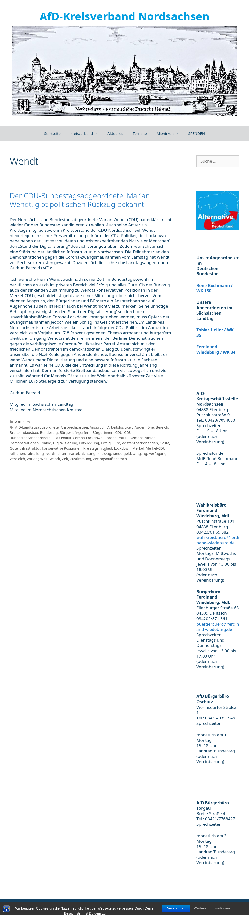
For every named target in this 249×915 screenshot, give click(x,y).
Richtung (88, 453)
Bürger (65, 432)
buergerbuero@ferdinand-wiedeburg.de (217, 626)
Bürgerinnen (102, 432)
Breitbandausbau (24, 432)
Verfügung (158, 453)
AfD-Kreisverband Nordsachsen (124, 16)
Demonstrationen (24, 443)
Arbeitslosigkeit (120, 427)
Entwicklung (89, 443)
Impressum (191, 906)
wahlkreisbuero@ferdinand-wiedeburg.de (217, 540)
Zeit (65, 458)
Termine (140, 133)
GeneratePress (108, 906)
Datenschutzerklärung (225, 906)
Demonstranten (143, 438)
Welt (43, 458)
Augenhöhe (144, 427)
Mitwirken (170, 133)
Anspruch (98, 427)
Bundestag (49, 432)
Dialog (46, 443)
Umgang (140, 453)
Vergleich (17, 458)
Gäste (164, 443)
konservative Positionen (61, 448)
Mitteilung (35, 453)
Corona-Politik (116, 438)
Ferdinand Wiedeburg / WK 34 (215, 349)
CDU (118, 432)
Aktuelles (115, 133)
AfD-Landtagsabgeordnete (37, 427)
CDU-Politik (62, 438)
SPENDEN (196, 133)
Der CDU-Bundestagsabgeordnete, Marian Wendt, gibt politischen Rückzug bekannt (80, 199)
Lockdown (122, 448)
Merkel (138, 448)
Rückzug (104, 453)
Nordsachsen (56, 453)
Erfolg (106, 443)
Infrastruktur (29, 448)
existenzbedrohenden (140, 443)
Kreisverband (86, 133)
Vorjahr (32, 458)
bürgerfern (81, 432)
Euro (116, 443)
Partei (74, 453)
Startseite (52, 133)
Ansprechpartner (74, 427)
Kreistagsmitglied (97, 448)
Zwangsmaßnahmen (110, 458)
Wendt (54, 458)
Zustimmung (80, 458)
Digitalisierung (65, 443)
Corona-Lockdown (88, 438)
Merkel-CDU (155, 448)
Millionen (17, 453)
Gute (14, 448)
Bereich (162, 427)
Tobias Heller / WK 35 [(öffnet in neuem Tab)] (215, 332)
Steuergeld (122, 453)
